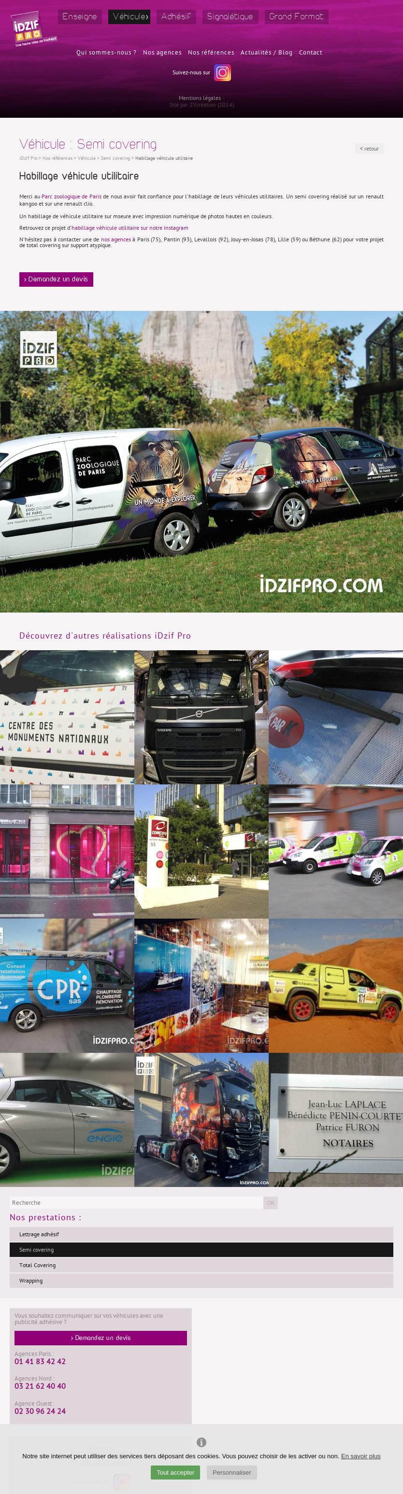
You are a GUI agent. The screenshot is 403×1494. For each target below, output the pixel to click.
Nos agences (162, 52)
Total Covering (37, 1265)
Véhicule (129, 16)
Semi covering (36, 1249)
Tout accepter (175, 1472)
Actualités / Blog (267, 52)
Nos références (211, 52)
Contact (310, 52)
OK (270, 1203)
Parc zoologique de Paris (71, 196)
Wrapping (31, 1280)
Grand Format (297, 16)
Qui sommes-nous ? (106, 52)
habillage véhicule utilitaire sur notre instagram (130, 227)
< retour (369, 148)
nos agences (116, 239)
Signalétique (230, 16)
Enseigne (80, 16)
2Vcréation (202, 104)
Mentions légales (200, 98)
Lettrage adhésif (39, 1234)
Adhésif (176, 16)
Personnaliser (232, 1472)
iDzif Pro (28, 158)
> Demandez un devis (56, 279)
